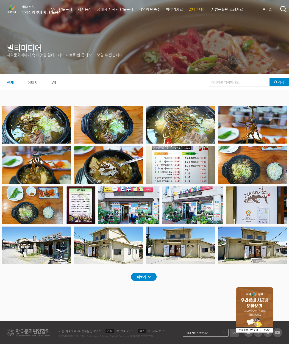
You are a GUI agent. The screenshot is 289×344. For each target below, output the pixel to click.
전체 (10, 82)
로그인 (267, 9)
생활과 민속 (42, 10)
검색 (283, 9)
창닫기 (267, 330)
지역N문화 (14, 9)
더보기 (141, 277)
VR (54, 82)
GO (234, 333)
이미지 (33, 82)
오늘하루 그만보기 (248, 330)
